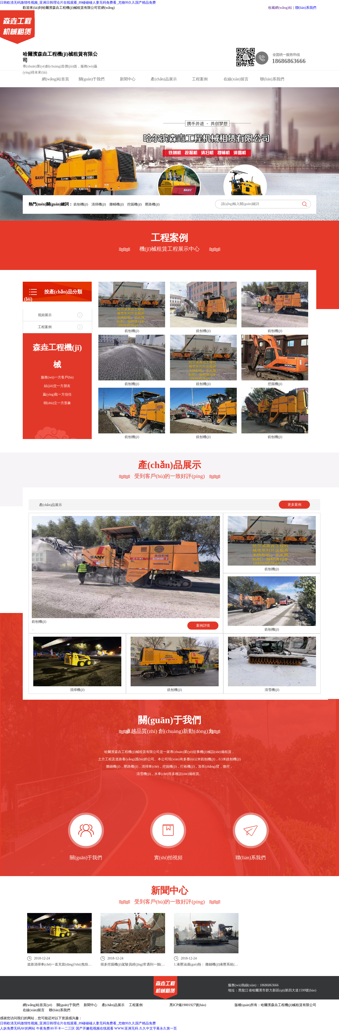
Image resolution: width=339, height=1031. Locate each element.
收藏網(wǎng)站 (280, 8)
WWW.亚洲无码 (126, 1028)
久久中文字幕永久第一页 (158, 1028)
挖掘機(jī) (134, 204)
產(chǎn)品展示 (164, 79)
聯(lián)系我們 (305, 8)
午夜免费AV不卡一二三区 (55, 1028)
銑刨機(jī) (81, 204)
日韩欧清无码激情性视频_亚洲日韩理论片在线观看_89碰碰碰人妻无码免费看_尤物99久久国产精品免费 (78, 2)
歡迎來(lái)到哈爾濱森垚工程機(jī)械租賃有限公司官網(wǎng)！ (69, 8)
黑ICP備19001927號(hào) (188, 1005)
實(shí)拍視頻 (168, 857)
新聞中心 (128, 79)
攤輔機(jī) (117, 204)
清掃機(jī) (99, 204)
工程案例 (200, 79)
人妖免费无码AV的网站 (17, 1028)
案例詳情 (203, 625)
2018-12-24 (59, 961)
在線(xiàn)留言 (236, 79)
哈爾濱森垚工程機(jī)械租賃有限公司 (60, 57)
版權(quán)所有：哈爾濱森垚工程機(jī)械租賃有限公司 (275, 1005)
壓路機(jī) (152, 204)
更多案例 (294, 504)
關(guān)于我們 (92, 79)
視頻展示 (45, 315)
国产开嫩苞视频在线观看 (94, 1028)
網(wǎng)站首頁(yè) (55, 80)
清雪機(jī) (272, 690)
